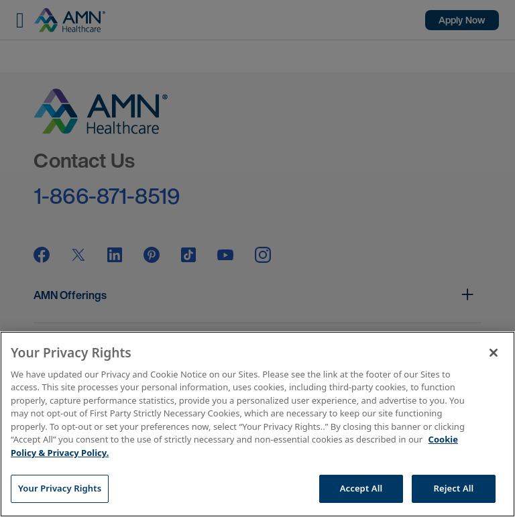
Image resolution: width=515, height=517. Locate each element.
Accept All (361, 488)
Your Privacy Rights (59, 488)
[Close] (493, 352)
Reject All (454, 488)
